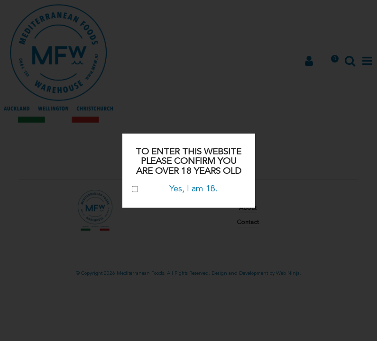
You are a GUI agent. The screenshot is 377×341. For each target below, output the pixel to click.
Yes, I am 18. (175, 188)
